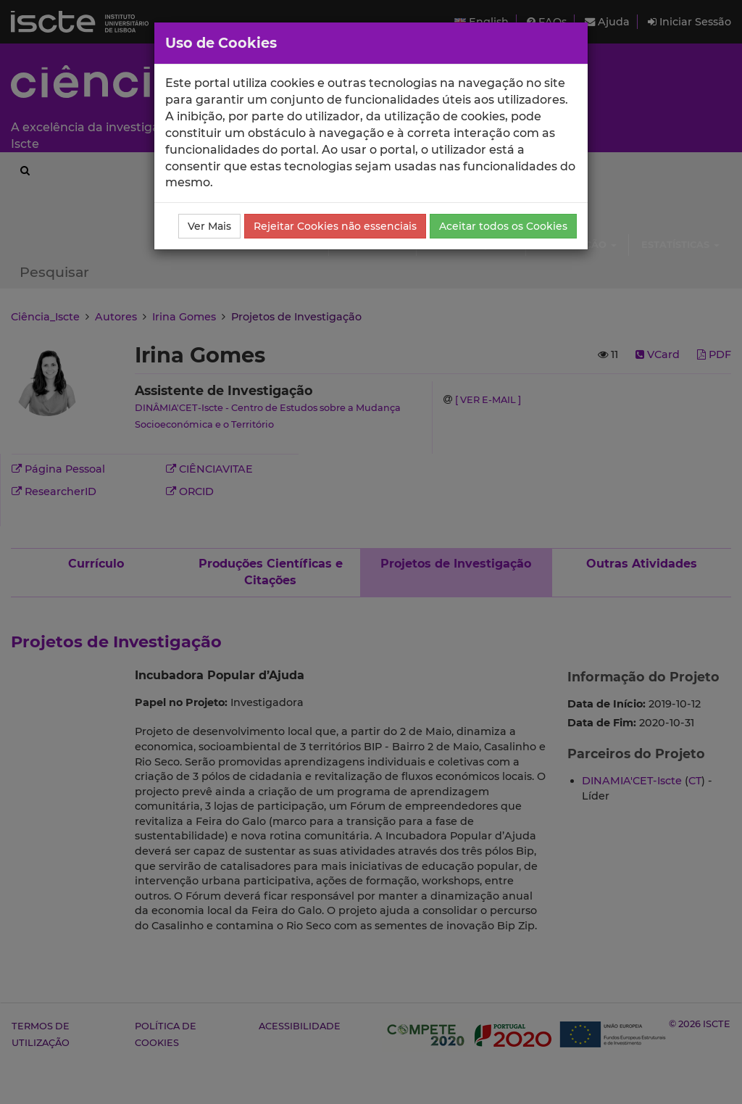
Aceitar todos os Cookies (503, 226)
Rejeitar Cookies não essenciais (335, 226)
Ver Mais (209, 226)
